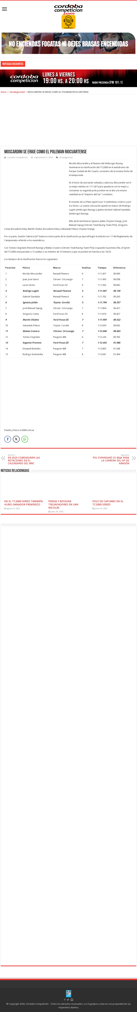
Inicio (3, 92)
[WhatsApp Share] (24, 439)
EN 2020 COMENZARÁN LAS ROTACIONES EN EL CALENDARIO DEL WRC (26, 459)
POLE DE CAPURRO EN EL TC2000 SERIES (107, 503)
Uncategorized (17, 92)
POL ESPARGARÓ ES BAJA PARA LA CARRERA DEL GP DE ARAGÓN (111, 459)
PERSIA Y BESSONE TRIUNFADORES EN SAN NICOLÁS (63, 504)
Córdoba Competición (17, 157)
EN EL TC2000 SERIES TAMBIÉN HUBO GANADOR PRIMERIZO (23, 503)
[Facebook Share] (7, 439)
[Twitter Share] (16, 439)
